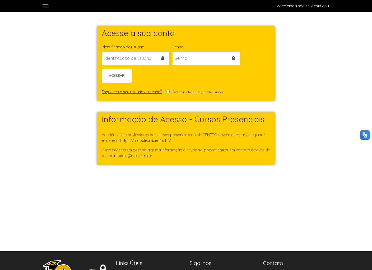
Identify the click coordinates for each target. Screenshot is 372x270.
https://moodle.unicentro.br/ (145, 140)
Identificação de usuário (123, 47)
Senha (177, 47)
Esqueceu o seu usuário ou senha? (132, 91)
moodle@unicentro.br (133, 155)
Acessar (117, 75)
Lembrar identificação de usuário (198, 92)
